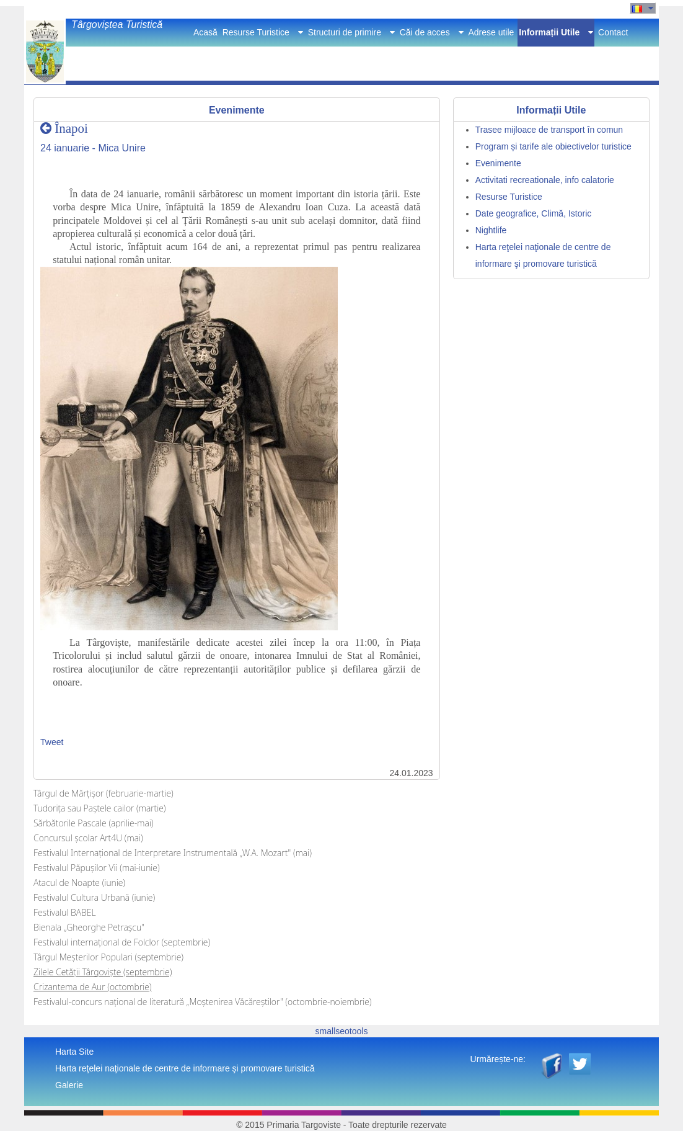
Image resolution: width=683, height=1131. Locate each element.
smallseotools (341, 1031)
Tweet (51, 742)
